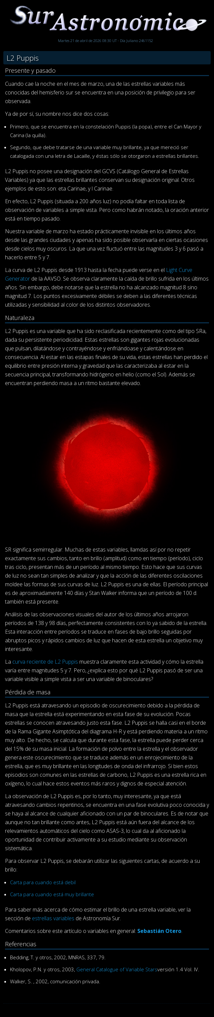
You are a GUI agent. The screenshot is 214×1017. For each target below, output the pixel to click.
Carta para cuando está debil (43, 882)
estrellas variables (53, 918)
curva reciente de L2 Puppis (45, 661)
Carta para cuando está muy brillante (52, 894)
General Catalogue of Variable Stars (116, 969)
